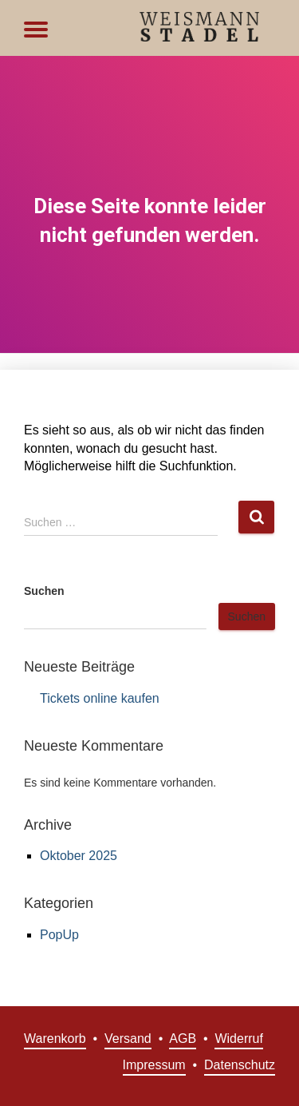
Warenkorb (55, 1038)
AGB (182, 1038)
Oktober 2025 (78, 855)
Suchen (44, 591)
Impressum (154, 1065)
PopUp (59, 934)
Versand (127, 1038)
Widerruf (238, 1038)
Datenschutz (239, 1065)
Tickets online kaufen (99, 698)
